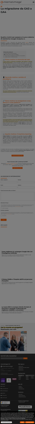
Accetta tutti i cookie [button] (30, 422)
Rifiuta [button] (22, 422)
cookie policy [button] (2, 418)
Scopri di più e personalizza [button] (6, 422)
